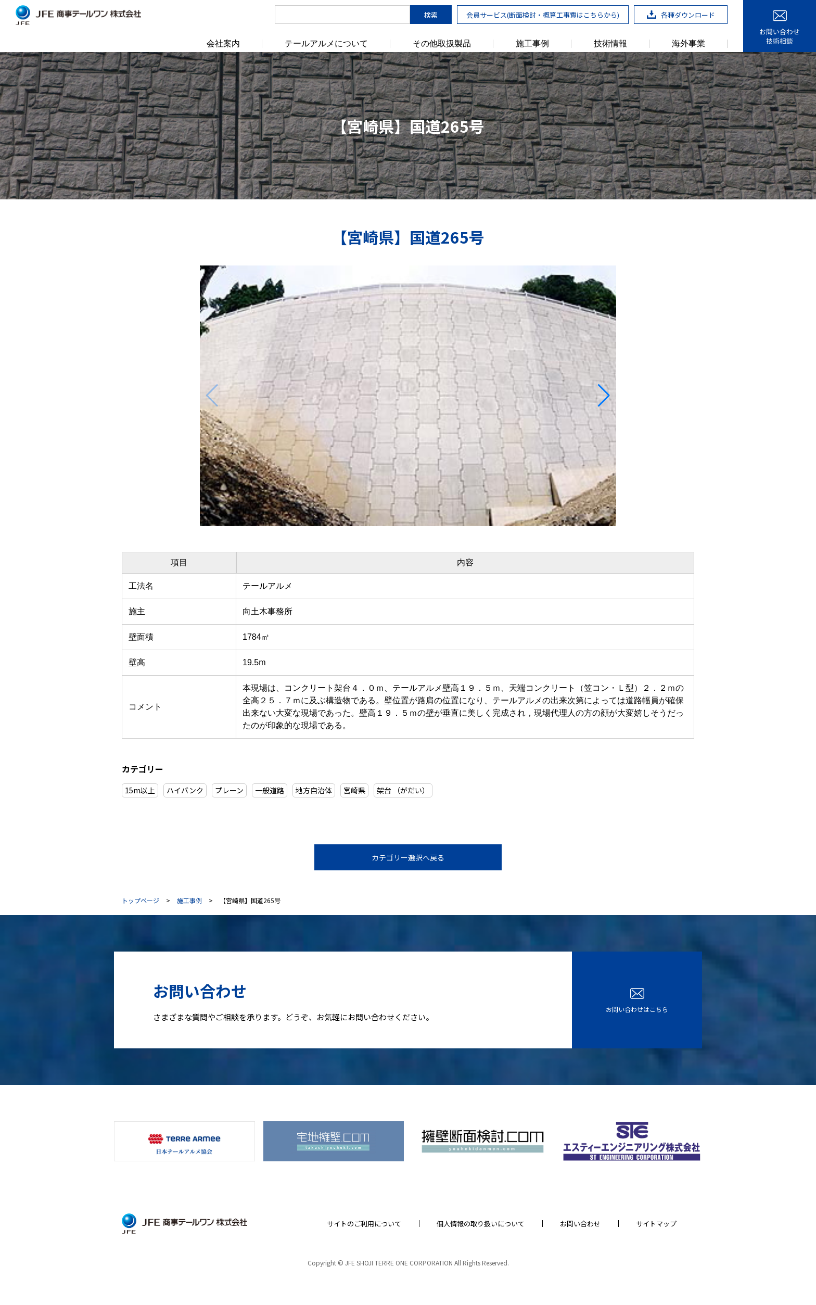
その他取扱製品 (442, 44)
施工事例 (532, 44)
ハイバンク (185, 790)
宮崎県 (354, 790)
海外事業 (688, 44)
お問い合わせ (580, 1223)
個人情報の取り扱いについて (481, 1223)
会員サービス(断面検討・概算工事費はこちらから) (542, 15)
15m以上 (140, 790)
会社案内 (223, 44)
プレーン (229, 790)
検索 (431, 15)
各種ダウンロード (681, 15)
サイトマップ (656, 1223)
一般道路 (269, 790)
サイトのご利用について (364, 1223)
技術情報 (610, 44)
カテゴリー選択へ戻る (408, 857)
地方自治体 (314, 790)
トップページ (140, 900)
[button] (604, 395)
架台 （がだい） (403, 790)
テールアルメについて (326, 44)
